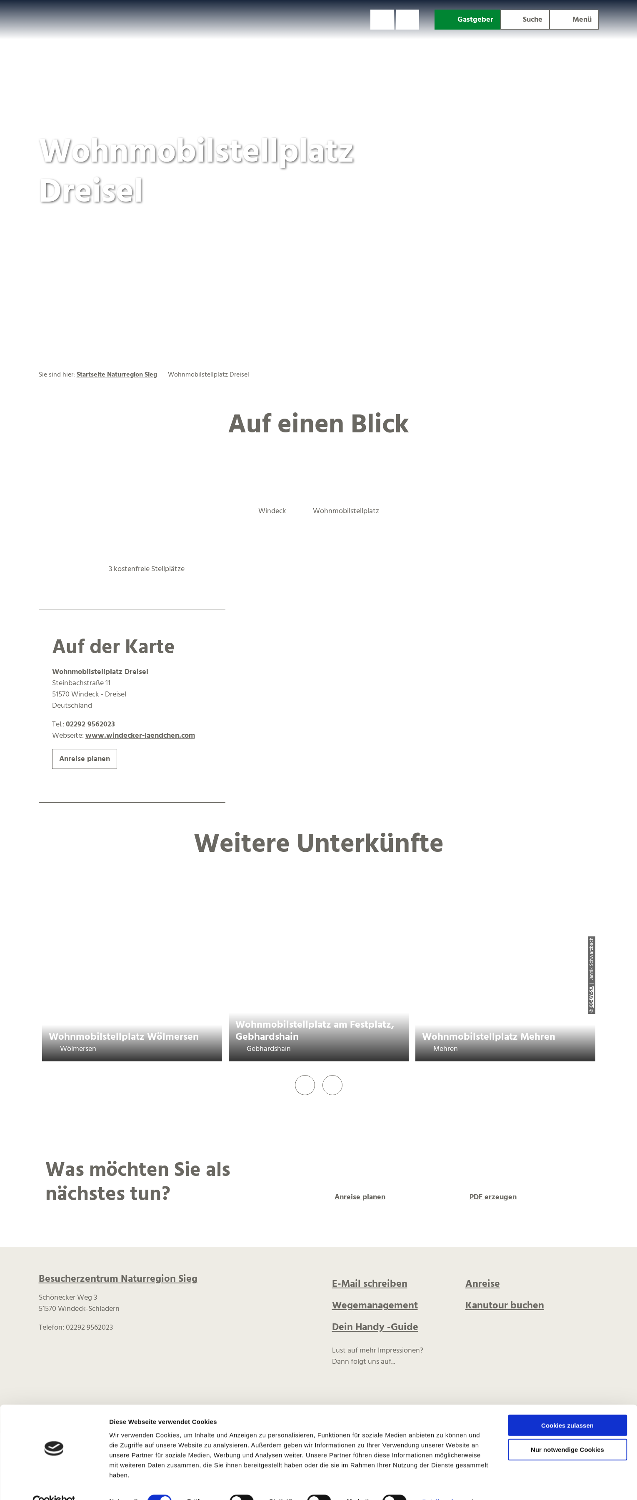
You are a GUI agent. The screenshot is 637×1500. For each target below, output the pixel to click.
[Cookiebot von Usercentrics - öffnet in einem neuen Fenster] (53, 1484)
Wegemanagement (375, 1306)
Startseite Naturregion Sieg (117, 374)
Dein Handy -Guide (375, 1327)
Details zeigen (443, 1483)
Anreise (482, 1284)
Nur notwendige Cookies (567, 1431)
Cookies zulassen (567, 1406)
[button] (382, 20)
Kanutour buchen (504, 1306)
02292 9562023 (90, 725)
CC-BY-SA (591, 997)
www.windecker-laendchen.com (140, 736)
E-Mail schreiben (369, 1284)
